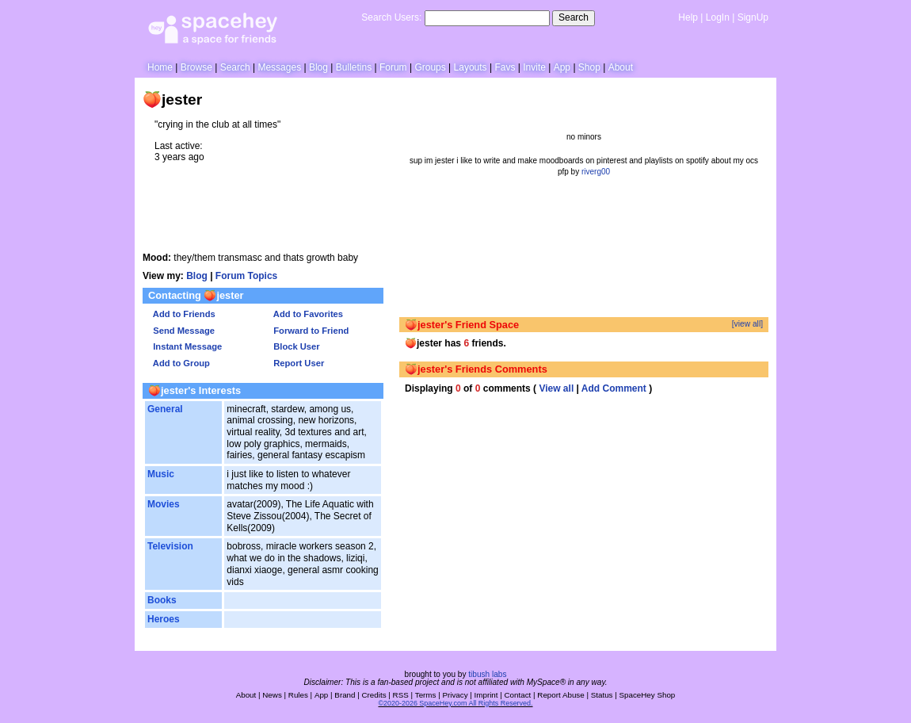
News (272, 694)
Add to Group (179, 363)
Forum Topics (246, 275)
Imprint (486, 694)
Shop (589, 67)
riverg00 (595, 171)
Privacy (454, 694)
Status (602, 694)
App (562, 67)
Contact (518, 694)
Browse (196, 67)
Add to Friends (181, 314)
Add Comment (613, 388)
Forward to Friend (309, 330)
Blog (318, 67)
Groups (429, 67)
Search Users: (391, 17)
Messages (279, 67)
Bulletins (354, 67)
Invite (534, 67)
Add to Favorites (306, 314)
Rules (298, 694)
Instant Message (185, 346)
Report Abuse (560, 694)
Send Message (181, 330)
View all (556, 388)
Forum (393, 67)
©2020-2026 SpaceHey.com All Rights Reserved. (455, 703)
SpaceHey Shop (647, 694)
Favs (504, 67)
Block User (294, 346)
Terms (425, 694)
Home (160, 67)
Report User (296, 363)
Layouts (470, 67)
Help (688, 17)
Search (573, 17)
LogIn (718, 17)
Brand (344, 694)
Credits (374, 694)
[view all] (747, 323)
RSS (401, 694)
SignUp (753, 17)
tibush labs (487, 674)
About (620, 67)
